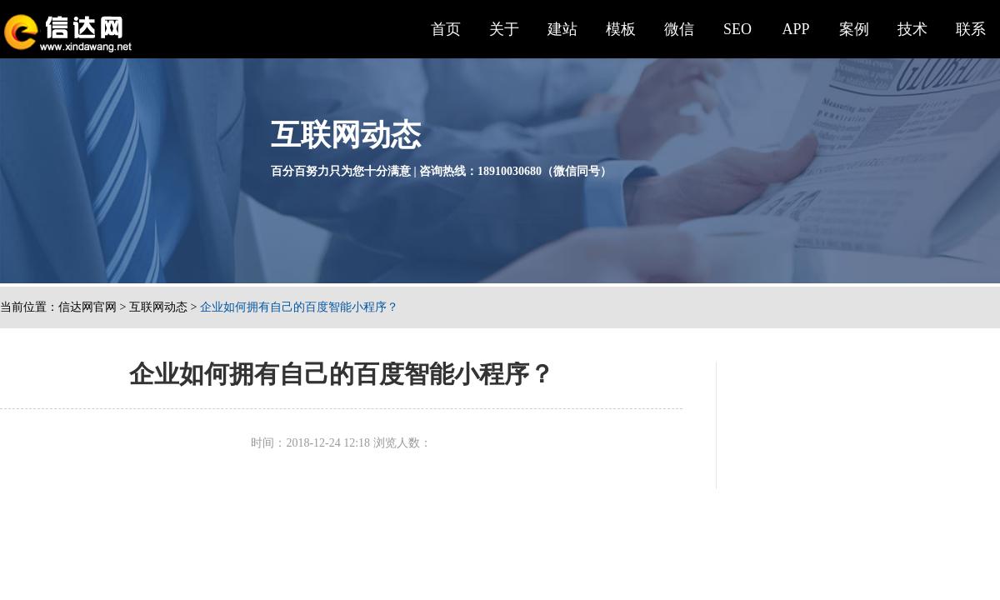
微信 (679, 29)
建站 (563, 29)
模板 (621, 29)
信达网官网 (87, 307)
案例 (854, 29)
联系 (971, 29)
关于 (504, 29)
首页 (446, 29)
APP (795, 29)
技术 (913, 29)
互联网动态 (158, 307)
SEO (737, 29)
